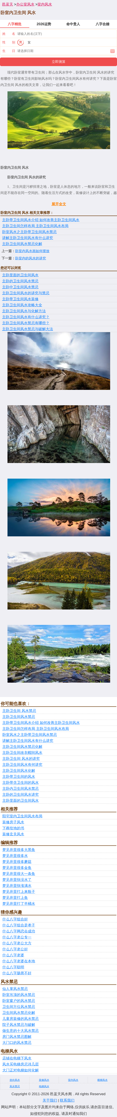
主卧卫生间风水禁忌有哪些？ (25, 323)
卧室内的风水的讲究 (30, 258)
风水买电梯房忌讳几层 (20, 1064)
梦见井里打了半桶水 (18, 904)
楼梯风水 (102, 1080)
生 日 (8, 51)
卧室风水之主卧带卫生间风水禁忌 (29, 232)
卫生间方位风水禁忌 (18, 1007)
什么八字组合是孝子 (18, 925)
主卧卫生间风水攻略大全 (22, 305)
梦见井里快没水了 (16, 880)
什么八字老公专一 (16, 937)
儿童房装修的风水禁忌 (20, 1019)
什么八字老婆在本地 (18, 961)
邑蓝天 (7, 4)
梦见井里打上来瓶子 (18, 892)
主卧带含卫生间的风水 (20, 783)
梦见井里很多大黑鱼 (18, 850)
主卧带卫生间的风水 (18, 777)
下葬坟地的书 (13, 828)
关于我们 (50, 1100)
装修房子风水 (13, 822)
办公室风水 (25, 4)
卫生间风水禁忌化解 (18, 1013)
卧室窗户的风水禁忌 (18, 1001)
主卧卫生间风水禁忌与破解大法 (27, 329)
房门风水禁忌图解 (16, 1037)
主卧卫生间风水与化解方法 (24, 311)
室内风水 (44, 4)
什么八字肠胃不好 (16, 973)
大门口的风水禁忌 (16, 1043)
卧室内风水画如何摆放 (32, 251)
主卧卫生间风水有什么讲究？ (25, 317)
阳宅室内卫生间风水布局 (22, 816)
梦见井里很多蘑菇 (16, 862)
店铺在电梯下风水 (16, 1058)
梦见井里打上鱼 (15, 898)
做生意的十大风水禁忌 (20, 1031)
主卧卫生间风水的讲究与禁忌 (25, 293)
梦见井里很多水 (15, 856)
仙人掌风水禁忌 (15, 989)
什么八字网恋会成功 (18, 931)
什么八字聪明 (13, 967)
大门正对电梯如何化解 (20, 1070)
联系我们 (67, 1100)
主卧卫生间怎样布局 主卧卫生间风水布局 (35, 226)
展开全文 (59, 204)
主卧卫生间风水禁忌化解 (22, 244)
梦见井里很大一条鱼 (18, 874)
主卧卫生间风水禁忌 (18, 717)
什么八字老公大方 (16, 943)
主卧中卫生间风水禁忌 (20, 287)
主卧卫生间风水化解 (18, 771)
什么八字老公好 (15, 949)
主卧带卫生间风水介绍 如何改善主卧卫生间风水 (40, 220)
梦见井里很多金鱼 (16, 868)
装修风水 (44, 1080)
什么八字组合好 (15, 919)
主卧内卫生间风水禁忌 (20, 789)
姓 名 (8, 34)
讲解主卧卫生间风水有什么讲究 (27, 238)
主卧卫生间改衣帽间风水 (22, 753)
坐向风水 (15, 1080)
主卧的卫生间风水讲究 (20, 795)
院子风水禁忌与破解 (18, 1025)
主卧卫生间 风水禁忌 (19, 711)
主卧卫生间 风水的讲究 (21, 759)
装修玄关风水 (13, 834)
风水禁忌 (15, 1086)
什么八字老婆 (13, 955)
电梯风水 (44, 1086)
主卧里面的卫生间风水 (20, 275)
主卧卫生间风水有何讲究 (22, 765)
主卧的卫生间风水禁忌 (20, 281)
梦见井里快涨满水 (16, 886)
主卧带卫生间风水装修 (20, 299)
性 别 (8, 42)
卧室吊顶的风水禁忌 (18, 995)
